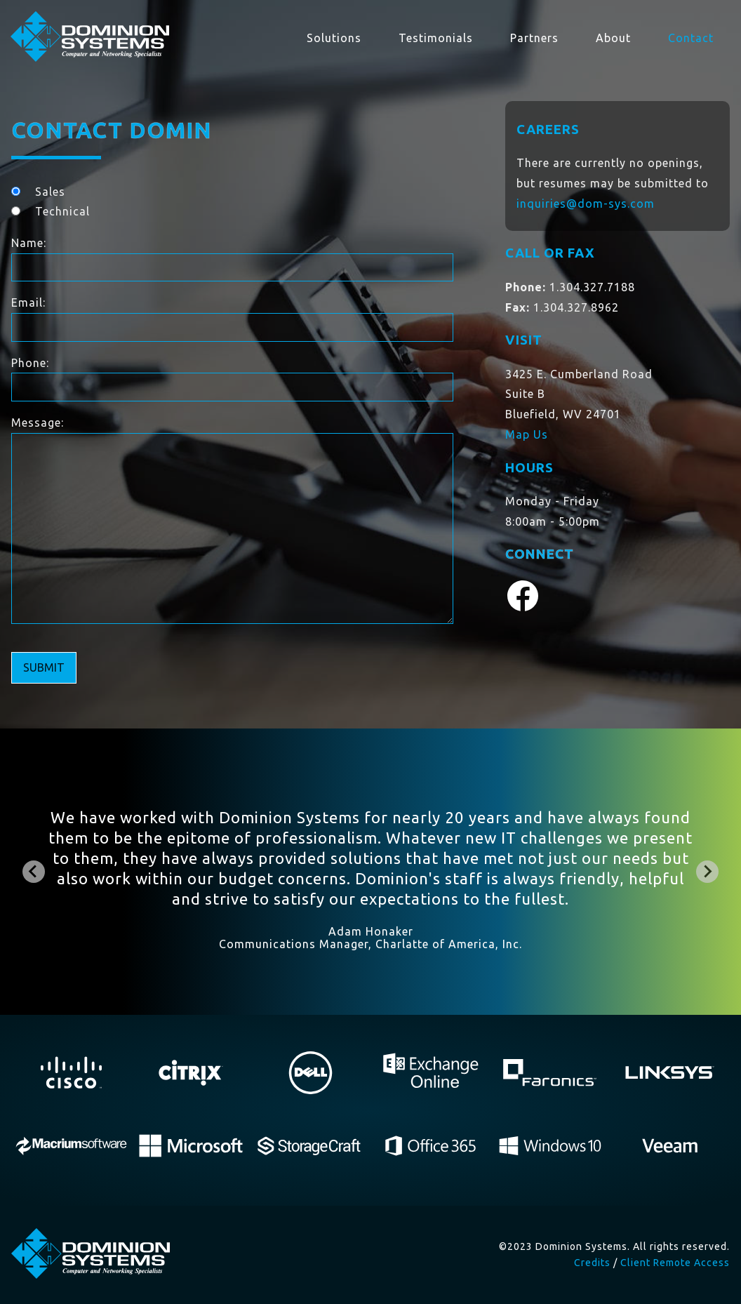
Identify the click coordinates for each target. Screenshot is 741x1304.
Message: (37, 422)
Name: (28, 243)
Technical (62, 211)
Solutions (334, 38)
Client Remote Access (675, 1262)
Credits (592, 1262)
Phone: (30, 363)
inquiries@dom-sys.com (585, 203)
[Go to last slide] (33, 871)
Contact (691, 38)
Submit (44, 667)
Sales (50, 191)
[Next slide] (707, 871)
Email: (28, 302)
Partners (534, 38)
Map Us (526, 434)
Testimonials (436, 38)
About (613, 38)
